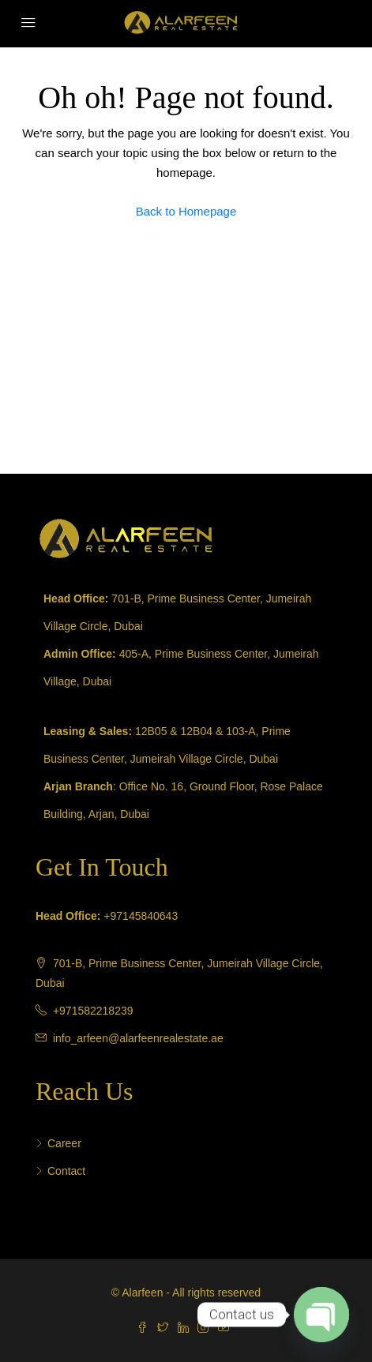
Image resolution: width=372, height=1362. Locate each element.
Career (64, 1143)
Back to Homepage (186, 211)
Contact (66, 1171)
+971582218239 (93, 1010)
